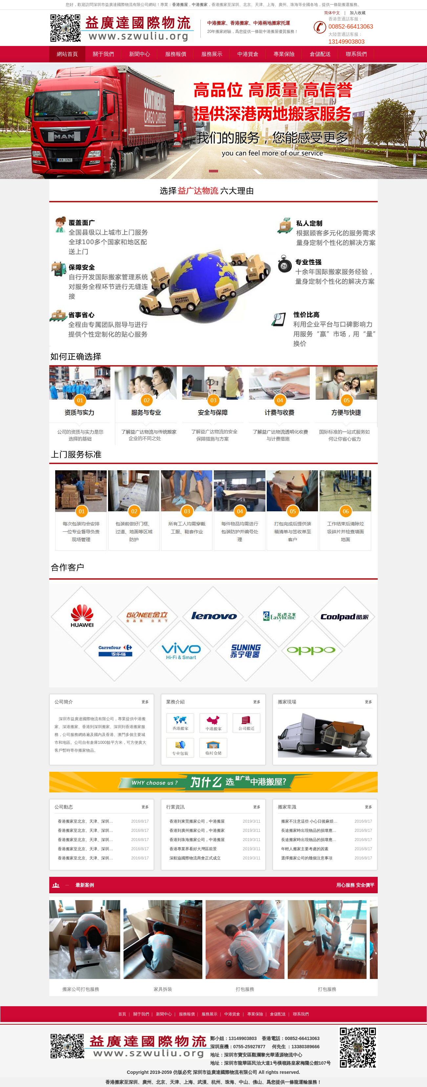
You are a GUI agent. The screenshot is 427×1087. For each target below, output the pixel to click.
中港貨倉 (247, 54)
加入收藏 (358, 13)
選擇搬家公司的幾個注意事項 (306, 858)
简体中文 (332, 13)
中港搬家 (200, 4)
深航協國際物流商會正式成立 (195, 858)
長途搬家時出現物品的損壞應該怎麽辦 (314, 830)
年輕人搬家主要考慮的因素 (304, 849)
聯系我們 (356, 54)
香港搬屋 (180, 4)
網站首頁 (67, 54)
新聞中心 (139, 54)
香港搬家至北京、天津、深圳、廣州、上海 (95, 821)
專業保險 (284, 54)
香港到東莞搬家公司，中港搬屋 (197, 821)
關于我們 (103, 54)
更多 (145, 702)
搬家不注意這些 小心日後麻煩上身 (311, 821)
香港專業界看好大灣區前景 (193, 849)
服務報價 (175, 54)
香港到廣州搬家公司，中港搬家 (197, 830)
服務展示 (211, 54)
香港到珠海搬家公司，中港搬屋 (197, 839)
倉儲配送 (320, 54)
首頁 (122, 1014)
